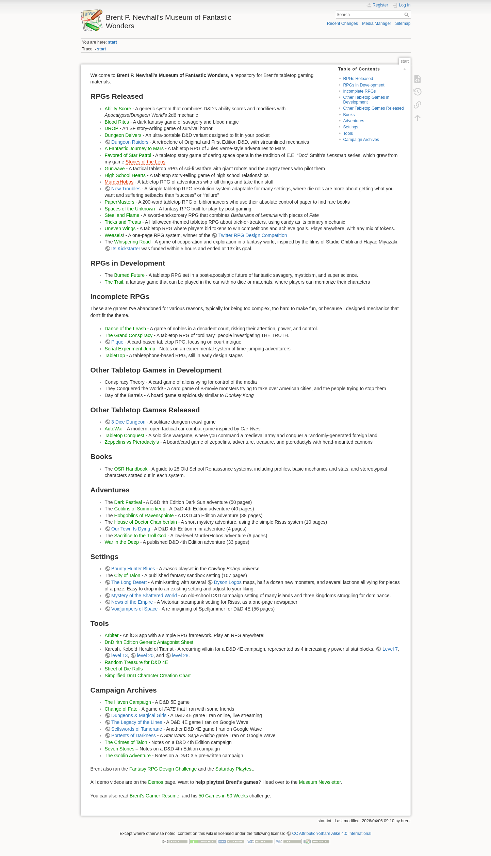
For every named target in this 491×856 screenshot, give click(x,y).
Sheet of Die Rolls (124, 668)
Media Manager (376, 23)
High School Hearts (125, 175)
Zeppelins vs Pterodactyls (132, 442)
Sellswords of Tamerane (136, 729)
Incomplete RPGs (359, 91)
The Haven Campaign (128, 702)
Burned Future (129, 275)
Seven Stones (119, 748)
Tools (348, 133)
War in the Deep (122, 542)
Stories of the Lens (145, 161)
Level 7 (390, 649)
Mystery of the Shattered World (144, 595)
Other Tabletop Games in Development (366, 99)
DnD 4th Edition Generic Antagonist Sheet (149, 642)
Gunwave (115, 168)
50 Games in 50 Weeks (223, 795)
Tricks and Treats (123, 222)
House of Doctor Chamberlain (145, 522)
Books (349, 114)
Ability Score (118, 108)
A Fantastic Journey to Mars (134, 148)
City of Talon (127, 575)
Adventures (353, 120)
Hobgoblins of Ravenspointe (144, 515)
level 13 (119, 655)
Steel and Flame (122, 215)
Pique (117, 342)
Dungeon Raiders (129, 142)
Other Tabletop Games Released (373, 108)
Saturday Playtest (234, 769)
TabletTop (115, 355)
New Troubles (126, 188)
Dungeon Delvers (123, 135)
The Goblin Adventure (128, 755)
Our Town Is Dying (130, 529)
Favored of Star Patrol (128, 155)
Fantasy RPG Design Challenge (163, 769)
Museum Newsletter (320, 782)
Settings (350, 127)
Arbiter (112, 635)
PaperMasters (119, 202)
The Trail (114, 282)
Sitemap (403, 23)
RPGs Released (358, 78)
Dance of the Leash (125, 328)
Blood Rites (117, 122)
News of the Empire (132, 602)
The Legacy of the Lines (136, 722)
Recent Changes (342, 23)
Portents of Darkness (133, 735)
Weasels (114, 235)
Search (407, 14)
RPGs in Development (363, 85)
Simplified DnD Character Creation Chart (148, 675)
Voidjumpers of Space (134, 609)
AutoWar (114, 428)
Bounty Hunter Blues (133, 568)
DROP (111, 128)
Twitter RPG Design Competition (252, 235)
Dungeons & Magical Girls (138, 715)
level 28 (180, 655)
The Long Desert (129, 582)
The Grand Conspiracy (129, 335)
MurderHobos (119, 182)
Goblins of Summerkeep (139, 508)
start (112, 42)
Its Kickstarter (125, 248)
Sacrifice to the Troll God (140, 535)
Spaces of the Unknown (130, 208)
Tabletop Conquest (125, 435)
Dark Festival (128, 502)
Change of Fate (121, 709)
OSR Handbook (131, 469)
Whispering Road (132, 241)
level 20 (145, 655)
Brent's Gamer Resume (154, 795)
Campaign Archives (361, 139)
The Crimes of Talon (126, 742)
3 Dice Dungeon (128, 422)
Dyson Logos (228, 582)
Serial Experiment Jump (130, 348)
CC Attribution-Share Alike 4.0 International (331, 833)
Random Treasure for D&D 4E (136, 662)
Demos (155, 782)
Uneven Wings (120, 228)
